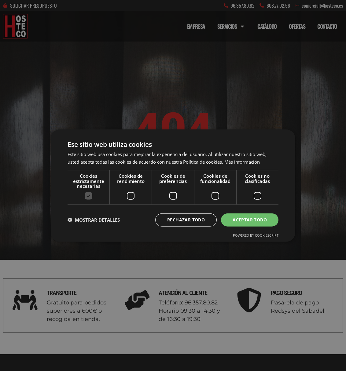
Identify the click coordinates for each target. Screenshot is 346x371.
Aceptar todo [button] (250, 220)
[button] (94, 220)
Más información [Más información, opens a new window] (242, 161)
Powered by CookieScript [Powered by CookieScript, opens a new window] (255, 235)
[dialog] (173, 185)
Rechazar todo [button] (186, 220)
